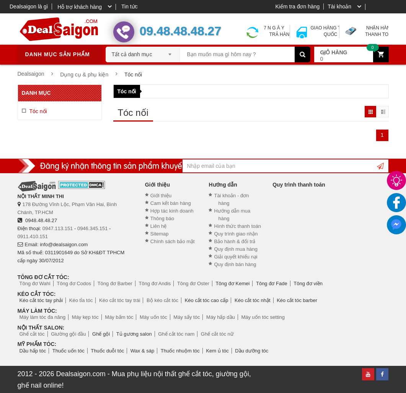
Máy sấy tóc (186, 317)
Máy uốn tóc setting (263, 317)
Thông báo (162, 218)
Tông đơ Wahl (35, 283)
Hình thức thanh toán (237, 226)
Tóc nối (126, 91)
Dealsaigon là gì (29, 6)
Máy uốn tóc (153, 317)
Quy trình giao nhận (236, 234)
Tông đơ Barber (115, 283)
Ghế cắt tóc (32, 334)
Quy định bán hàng (235, 264)
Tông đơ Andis (155, 283)
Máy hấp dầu (220, 317)
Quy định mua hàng (236, 249)
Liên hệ (158, 226)
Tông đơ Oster (193, 283)
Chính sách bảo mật (172, 241)
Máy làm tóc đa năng (43, 317)
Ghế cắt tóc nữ (217, 334)
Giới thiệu (160, 195)
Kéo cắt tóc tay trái (119, 300)
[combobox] (142, 52)
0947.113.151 (57, 228)
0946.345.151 (92, 228)
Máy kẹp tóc (85, 317)
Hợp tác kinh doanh (172, 211)
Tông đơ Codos (74, 283)
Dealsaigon (31, 74)
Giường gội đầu (68, 334)
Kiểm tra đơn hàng (297, 6)
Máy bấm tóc (119, 317)
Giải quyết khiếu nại (235, 257)
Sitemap (159, 234)
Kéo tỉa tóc (81, 300)
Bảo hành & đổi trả (234, 241)
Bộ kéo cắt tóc (162, 300)
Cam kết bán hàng (170, 203)
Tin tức (129, 6)
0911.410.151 (33, 236)
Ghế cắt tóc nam (176, 334)
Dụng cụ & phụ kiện (84, 74)
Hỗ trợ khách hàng (79, 7)
